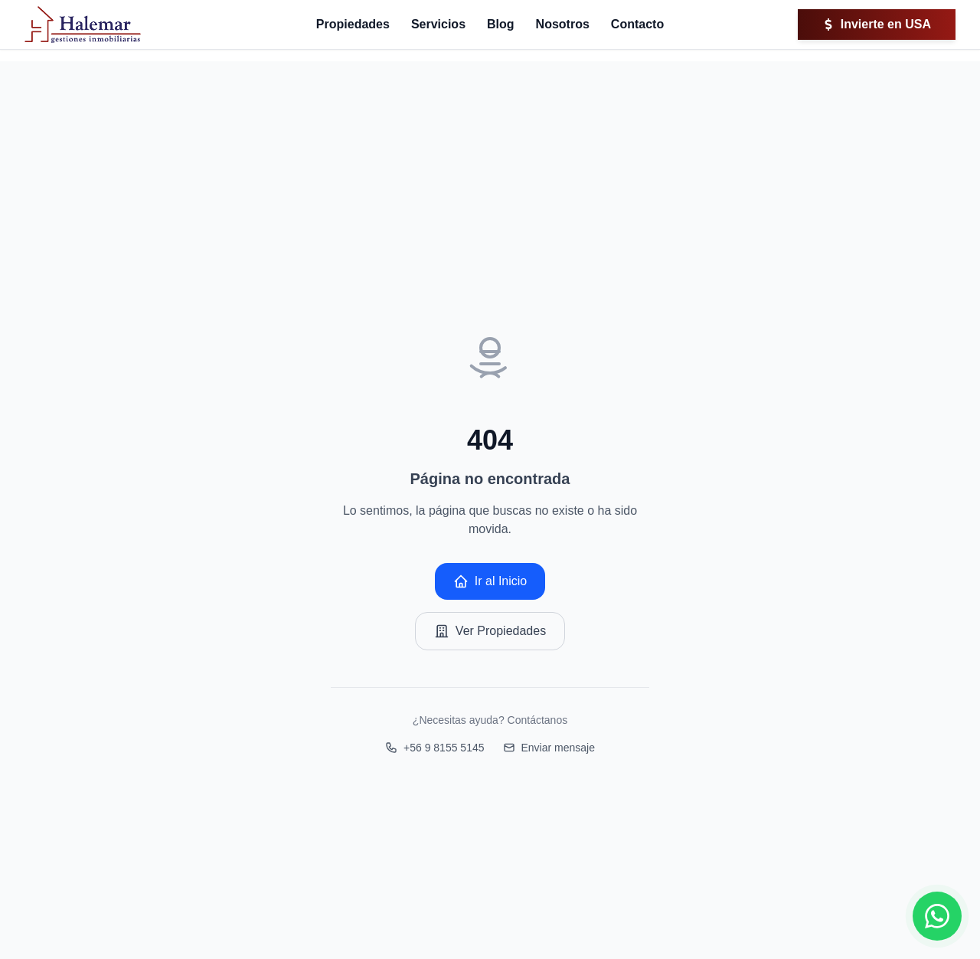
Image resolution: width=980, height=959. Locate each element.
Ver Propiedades (490, 631)
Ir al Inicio (490, 581)
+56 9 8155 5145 (435, 747)
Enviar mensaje (549, 747)
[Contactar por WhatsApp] (937, 916)
